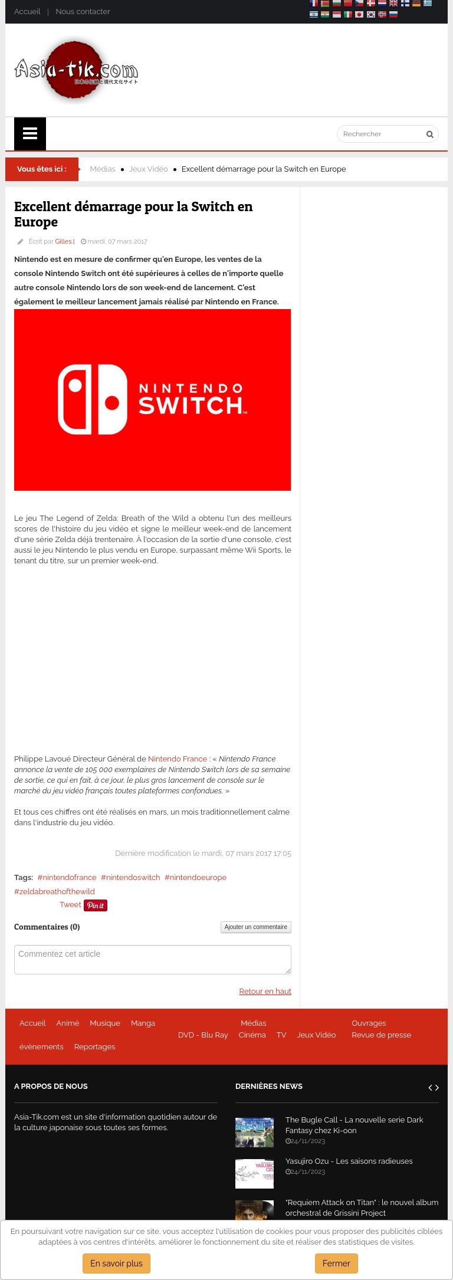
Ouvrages (369, 1023)
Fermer (336, 1263)
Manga (143, 1023)
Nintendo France (177, 758)
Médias (103, 169)
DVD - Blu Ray (203, 1034)
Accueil (27, 11)
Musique (105, 1023)
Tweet (70, 904)
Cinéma (252, 1034)
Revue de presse (382, 1034)
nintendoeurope (198, 877)
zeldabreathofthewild (57, 891)
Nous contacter (82, 11)
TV (282, 1034)
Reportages (95, 1046)
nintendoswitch (133, 877)
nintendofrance (69, 877)
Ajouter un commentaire (256, 927)
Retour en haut (265, 991)
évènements (41, 1046)
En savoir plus (116, 1263)
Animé (68, 1023)
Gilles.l (65, 241)
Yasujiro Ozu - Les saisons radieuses (349, 1161)
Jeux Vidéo (148, 169)
